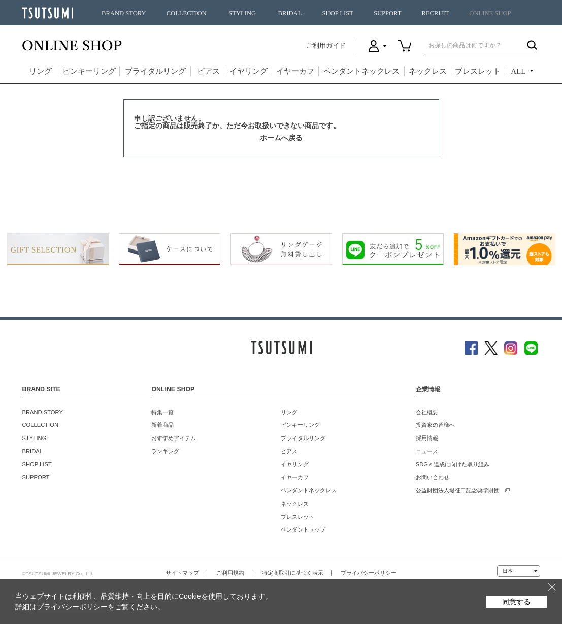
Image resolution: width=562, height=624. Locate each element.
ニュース (427, 451)
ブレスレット (478, 71)
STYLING (242, 13)
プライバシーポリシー (368, 573)
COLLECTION (187, 13)
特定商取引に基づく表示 (292, 573)
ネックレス (428, 71)
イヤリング (248, 71)
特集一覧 (162, 412)
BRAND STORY (124, 13)
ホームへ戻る (281, 138)
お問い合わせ (432, 477)
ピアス (208, 71)
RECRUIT (435, 13)
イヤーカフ (295, 71)
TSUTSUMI (47, 13)
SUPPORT (388, 13)
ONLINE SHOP (490, 13)
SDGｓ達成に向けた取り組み (452, 464)
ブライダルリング (155, 71)
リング (40, 71)
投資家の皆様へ (435, 425)
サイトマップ (182, 573)
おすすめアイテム (173, 438)
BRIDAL (290, 13)
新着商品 (162, 425)
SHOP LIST (337, 13)
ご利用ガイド (326, 45)
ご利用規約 (230, 573)
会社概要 (427, 412)
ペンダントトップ (303, 529)
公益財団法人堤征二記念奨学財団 (458, 490)
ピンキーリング (89, 71)
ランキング (165, 451)
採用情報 (427, 438)
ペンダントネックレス (361, 71)
